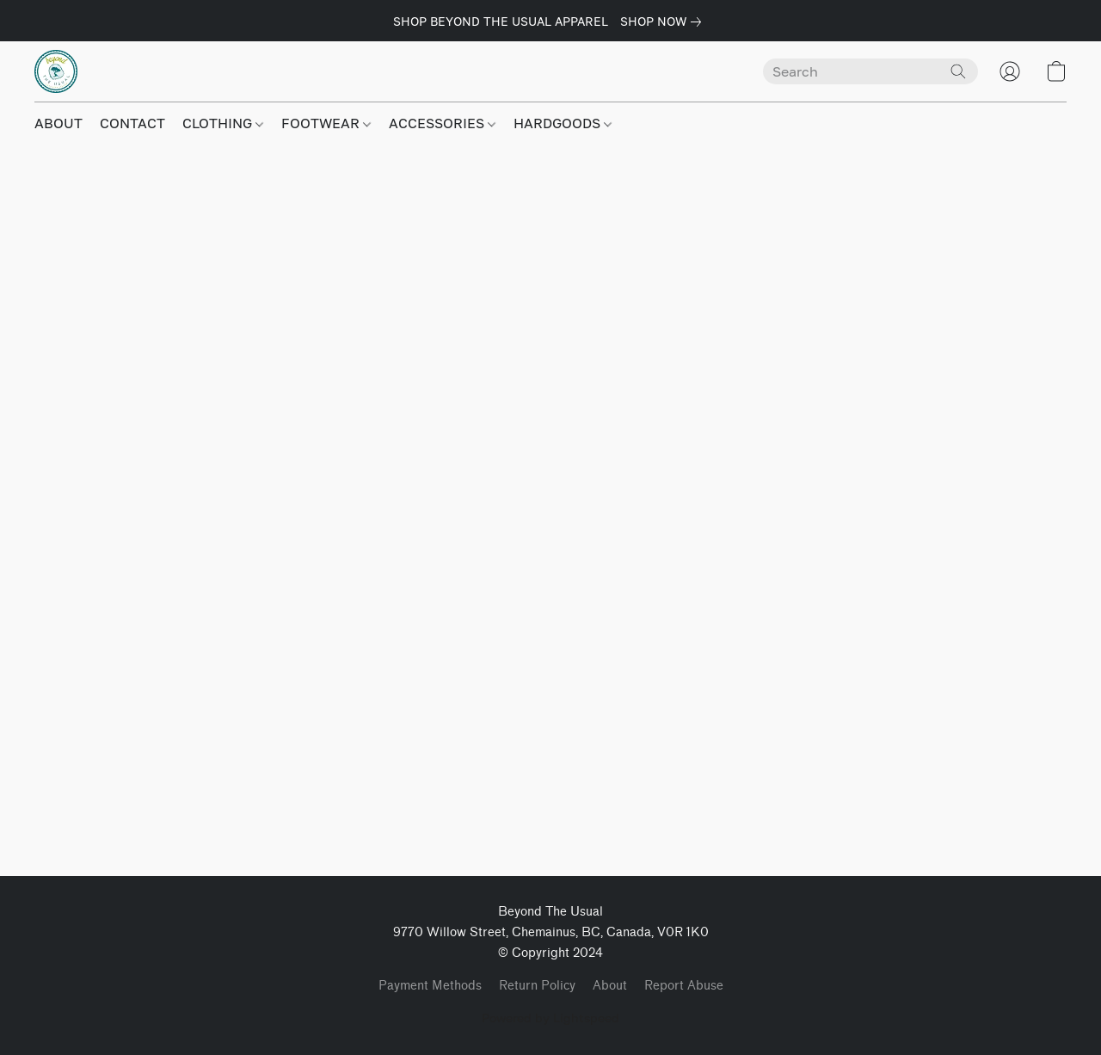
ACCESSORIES (442, 123)
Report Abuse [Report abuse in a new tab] (683, 985)
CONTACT (132, 123)
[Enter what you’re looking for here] (870, 71)
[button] (55, 71)
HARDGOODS (563, 123)
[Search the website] (958, 71)
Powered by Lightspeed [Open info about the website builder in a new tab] (550, 1017)
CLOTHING (222, 123)
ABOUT (58, 123)
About (610, 985)
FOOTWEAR (326, 123)
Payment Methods (430, 985)
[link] (664, 21)
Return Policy (537, 985)
